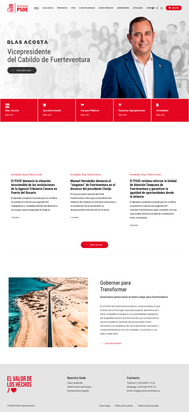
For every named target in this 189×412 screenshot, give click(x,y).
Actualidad (16, 174)
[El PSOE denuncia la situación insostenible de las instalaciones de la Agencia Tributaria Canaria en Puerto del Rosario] (34, 178)
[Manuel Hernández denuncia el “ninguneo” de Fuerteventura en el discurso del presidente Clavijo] (94, 178)
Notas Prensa (94, 174)
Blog (24, 174)
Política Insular (35, 174)
